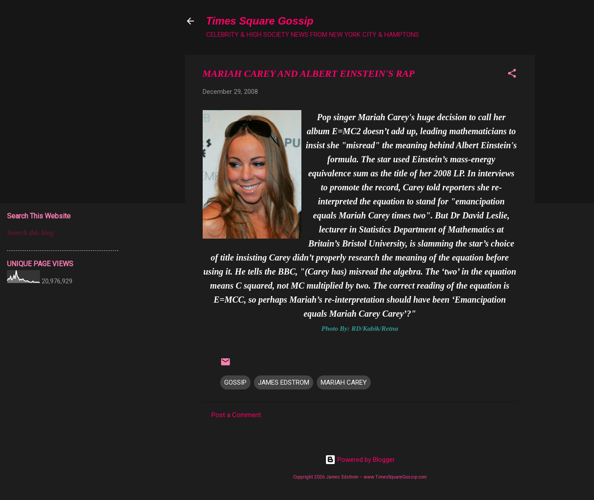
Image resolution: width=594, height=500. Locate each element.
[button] (512, 75)
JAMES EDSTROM (283, 382)
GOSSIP (235, 382)
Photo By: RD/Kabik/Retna (359, 328)
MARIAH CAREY (344, 382)
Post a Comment (236, 415)
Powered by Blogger (360, 460)
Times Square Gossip (260, 21)
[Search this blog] (62, 232)
